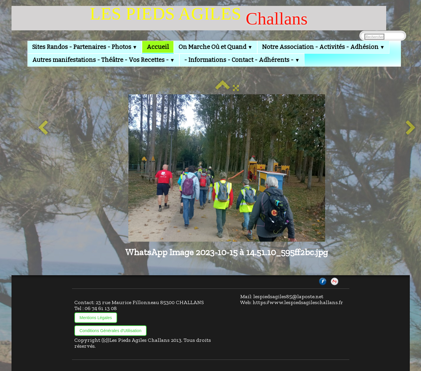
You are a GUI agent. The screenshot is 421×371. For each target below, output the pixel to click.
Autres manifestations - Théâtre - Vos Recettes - (103, 59)
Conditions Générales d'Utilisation (111, 330)
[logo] (199, 18)
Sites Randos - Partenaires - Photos (84, 46)
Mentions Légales (96, 317)
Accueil (158, 46)
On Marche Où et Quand (215, 46)
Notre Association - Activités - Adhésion (323, 46)
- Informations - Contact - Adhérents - (242, 59)
